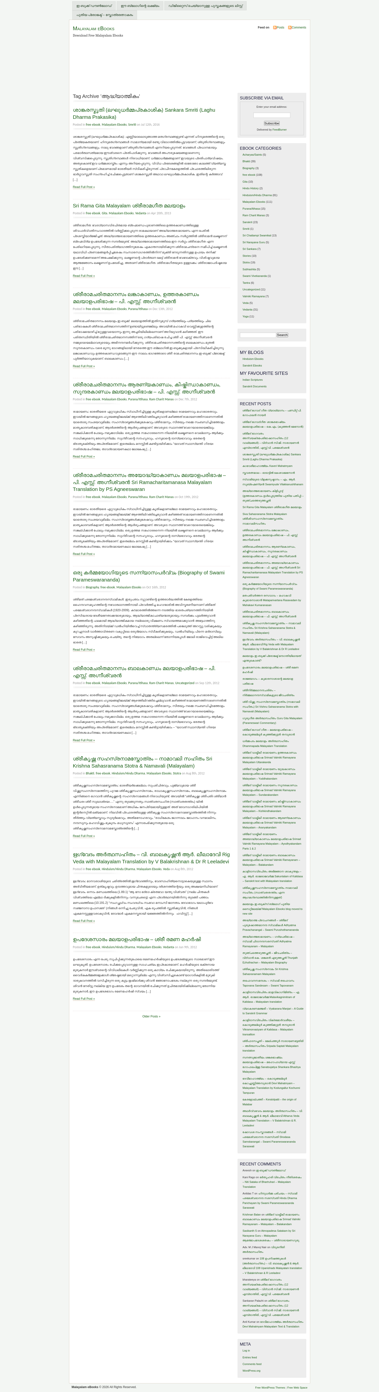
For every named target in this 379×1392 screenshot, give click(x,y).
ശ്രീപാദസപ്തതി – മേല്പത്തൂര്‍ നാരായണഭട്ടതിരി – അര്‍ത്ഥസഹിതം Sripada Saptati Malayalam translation (272, 1046)
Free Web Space (297, 1387)
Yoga (245, 316)
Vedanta (140, 213)
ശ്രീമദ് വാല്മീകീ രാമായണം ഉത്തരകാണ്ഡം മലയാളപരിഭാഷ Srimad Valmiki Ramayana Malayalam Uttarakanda (269, 757)
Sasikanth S (249, 1230)
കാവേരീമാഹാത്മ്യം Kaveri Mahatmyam (267, 465)
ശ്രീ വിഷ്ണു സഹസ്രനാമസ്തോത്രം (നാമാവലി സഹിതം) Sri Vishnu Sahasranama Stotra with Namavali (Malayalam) (271, 706)
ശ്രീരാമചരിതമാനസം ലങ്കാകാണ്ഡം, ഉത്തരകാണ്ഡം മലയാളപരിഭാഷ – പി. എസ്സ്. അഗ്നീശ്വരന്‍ (270, 535)
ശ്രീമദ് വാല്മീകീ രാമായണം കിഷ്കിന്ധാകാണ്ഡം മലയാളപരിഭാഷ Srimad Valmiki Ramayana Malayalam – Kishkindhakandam (271, 806)
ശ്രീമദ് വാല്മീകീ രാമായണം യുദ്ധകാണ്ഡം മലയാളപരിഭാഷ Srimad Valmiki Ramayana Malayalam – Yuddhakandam (268, 774)
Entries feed (249, 1357)
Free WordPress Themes (270, 1387)
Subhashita (249, 269)
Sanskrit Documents (254, 386)
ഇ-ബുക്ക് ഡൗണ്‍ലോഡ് (94, 6)
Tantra (246, 282)
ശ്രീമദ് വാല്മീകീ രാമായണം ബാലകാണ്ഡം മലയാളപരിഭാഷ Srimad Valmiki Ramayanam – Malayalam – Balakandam (271, 860)
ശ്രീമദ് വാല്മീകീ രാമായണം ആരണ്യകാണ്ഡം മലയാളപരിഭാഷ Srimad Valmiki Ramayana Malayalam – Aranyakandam (271, 822)
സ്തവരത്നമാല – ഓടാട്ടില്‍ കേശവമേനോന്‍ (268, 472)
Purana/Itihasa (138, 309)
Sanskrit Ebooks (252, 365)
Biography (92, 587)
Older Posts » (151, 1016)
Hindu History (250, 188)
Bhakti (90, 773)
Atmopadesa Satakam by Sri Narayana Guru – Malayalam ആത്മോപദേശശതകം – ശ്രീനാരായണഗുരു (270, 1235)
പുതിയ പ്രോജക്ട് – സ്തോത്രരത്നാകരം (104, 15)
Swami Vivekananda (254, 275)
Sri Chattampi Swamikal (256, 235)
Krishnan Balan (251, 1214)
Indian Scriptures (252, 379)
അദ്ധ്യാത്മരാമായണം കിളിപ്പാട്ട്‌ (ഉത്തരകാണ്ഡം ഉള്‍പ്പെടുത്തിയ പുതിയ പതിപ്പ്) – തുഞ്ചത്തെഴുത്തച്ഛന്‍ (273, 495)
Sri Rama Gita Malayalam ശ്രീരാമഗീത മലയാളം (129, 205)
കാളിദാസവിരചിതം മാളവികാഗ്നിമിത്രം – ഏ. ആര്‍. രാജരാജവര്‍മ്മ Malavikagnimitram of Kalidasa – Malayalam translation (271, 997)
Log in (246, 1350)
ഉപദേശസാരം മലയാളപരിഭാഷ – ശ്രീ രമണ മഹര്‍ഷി (137, 939)
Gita (104, 213)
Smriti (132, 124)
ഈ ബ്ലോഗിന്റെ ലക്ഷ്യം (140, 6)
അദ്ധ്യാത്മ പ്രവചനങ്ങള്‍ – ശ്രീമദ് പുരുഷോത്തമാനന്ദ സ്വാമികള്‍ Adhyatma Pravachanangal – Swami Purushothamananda (270, 925)
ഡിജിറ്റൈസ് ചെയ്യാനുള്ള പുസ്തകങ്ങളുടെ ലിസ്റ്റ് (205, 6)
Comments (299, 27)
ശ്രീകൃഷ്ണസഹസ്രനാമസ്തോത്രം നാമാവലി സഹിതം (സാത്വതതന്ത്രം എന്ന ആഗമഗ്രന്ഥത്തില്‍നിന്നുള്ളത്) (269, 892)
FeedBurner (280, 129)
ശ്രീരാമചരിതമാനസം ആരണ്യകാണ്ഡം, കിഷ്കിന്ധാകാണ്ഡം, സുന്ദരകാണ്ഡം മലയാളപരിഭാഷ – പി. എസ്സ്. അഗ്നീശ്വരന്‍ (269, 551)
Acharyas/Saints (252, 154)
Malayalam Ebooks (114, 124)
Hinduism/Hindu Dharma (128, 773)
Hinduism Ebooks (252, 358)
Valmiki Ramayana (253, 296)
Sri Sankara (249, 248)
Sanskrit (247, 222)
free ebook (93, 124)
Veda (166, 869)
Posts (280, 27)
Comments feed (251, 1364)
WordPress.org (251, 1370)
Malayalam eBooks (93, 28)
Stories (246, 255)
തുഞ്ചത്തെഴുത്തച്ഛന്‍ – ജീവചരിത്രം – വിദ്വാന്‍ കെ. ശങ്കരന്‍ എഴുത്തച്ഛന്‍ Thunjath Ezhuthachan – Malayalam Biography (270, 957)
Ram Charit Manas (161, 399)
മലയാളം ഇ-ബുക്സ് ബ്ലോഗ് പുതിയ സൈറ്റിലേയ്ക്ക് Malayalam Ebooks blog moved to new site (272, 909)
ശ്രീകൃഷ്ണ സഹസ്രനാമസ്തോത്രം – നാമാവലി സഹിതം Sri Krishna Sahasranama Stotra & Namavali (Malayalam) (271, 628)
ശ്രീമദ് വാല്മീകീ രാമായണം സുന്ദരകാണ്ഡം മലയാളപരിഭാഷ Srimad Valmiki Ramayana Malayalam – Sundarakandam (269, 790)
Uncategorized (185, 683)
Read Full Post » (84, 187)
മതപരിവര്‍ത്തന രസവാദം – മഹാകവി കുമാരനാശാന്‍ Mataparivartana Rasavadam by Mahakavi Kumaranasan (271, 600)
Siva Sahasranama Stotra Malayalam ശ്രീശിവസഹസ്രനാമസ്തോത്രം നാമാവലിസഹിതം (264, 519)
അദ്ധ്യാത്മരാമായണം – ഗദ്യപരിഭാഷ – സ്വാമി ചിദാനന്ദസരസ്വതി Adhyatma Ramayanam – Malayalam (268, 941)
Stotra (177, 773)
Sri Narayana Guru (253, 242)
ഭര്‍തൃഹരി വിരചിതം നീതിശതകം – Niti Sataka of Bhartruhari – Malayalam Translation (271, 1182)
